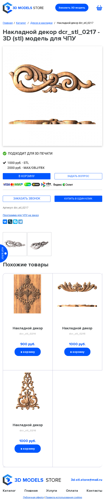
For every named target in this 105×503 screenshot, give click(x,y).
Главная (8, 22)
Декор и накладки (41, 22)
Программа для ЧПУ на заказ (21, 215)
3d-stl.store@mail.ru (86, 480)
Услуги (51, 490)
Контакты (94, 490)
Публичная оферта (33, 497)
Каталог (21, 22)
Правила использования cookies (63, 497)
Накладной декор (27, 331)
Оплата (72, 490)
